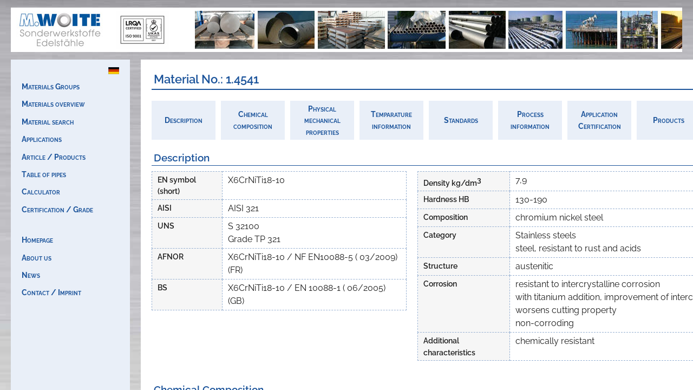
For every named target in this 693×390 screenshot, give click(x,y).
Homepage (37, 239)
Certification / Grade (57, 209)
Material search (48, 121)
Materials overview (53, 103)
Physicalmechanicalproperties (322, 120)
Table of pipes (44, 174)
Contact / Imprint (51, 292)
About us (36, 257)
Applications (42, 139)
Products (668, 120)
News (31, 275)
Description (183, 120)
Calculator (41, 191)
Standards (461, 120)
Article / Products (54, 156)
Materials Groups (51, 86)
